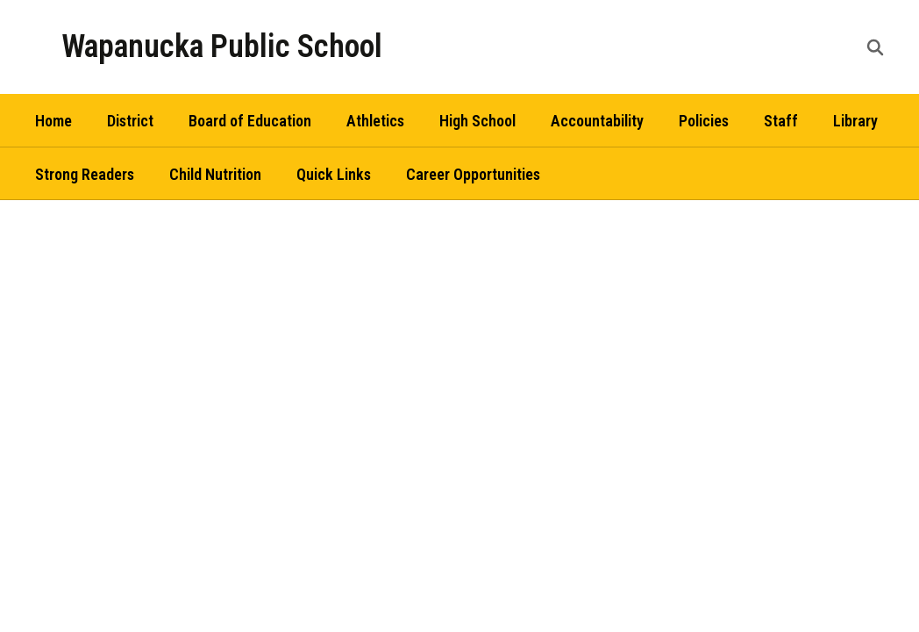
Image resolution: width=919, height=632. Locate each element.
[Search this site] (875, 47)
